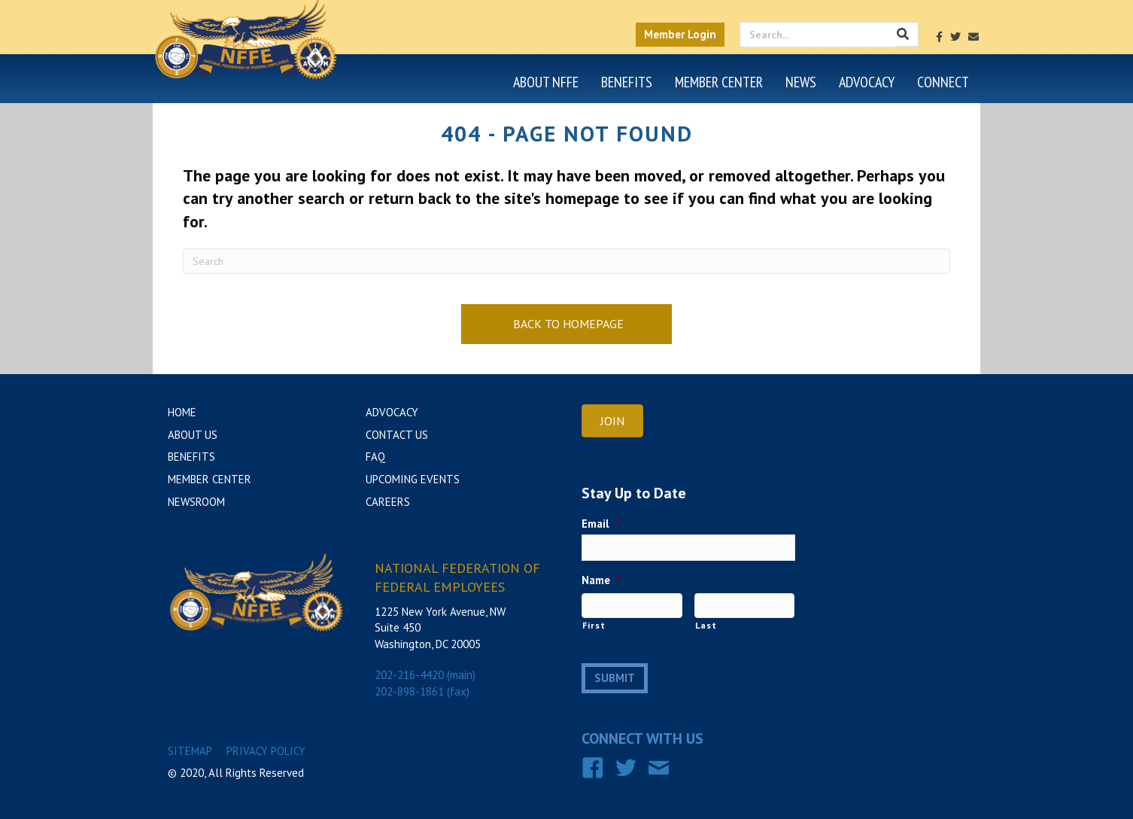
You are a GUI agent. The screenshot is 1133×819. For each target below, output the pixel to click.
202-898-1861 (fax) (422, 691)
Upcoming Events (413, 479)
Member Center (719, 82)
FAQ (375, 456)
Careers (388, 502)
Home (182, 412)
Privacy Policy (265, 751)
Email (601, 523)
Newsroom (196, 502)
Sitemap (190, 751)
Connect (943, 82)
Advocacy (867, 82)
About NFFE (546, 82)
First (593, 625)
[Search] (566, 261)
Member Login (680, 34)
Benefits (626, 82)
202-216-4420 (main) (425, 675)
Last (706, 625)
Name (601, 580)
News (800, 82)
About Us (192, 435)
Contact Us (397, 435)
